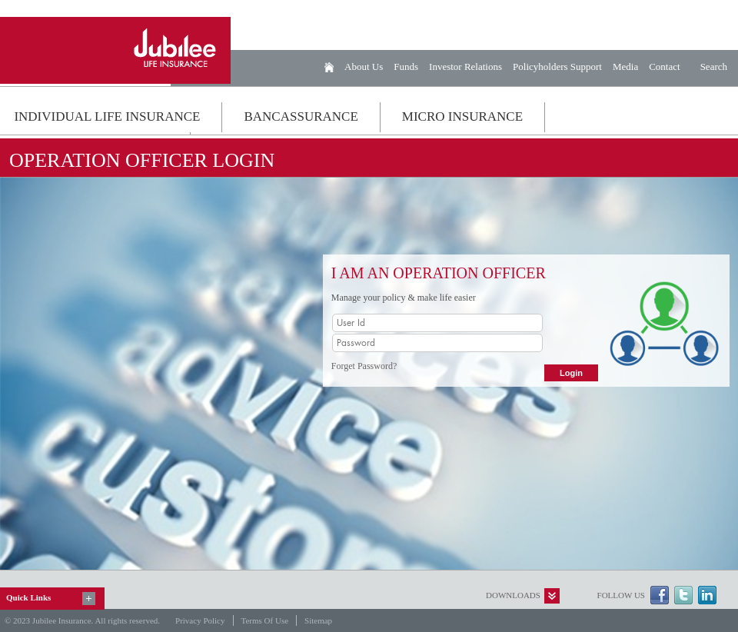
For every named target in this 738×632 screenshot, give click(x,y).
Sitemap (318, 620)
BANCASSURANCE (300, 116)
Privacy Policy (199, 620)
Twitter (683, 595)
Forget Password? (364, 366)
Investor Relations (465, 66)
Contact (664, 66)
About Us (363, 66)
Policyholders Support (557, 66)
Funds (406, 66)
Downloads (513, 595)
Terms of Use (265, 620)
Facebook (659, 595)
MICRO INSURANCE (462, 116)
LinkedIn (707, 595)
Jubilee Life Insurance (115, 50)
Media (625, 66)
